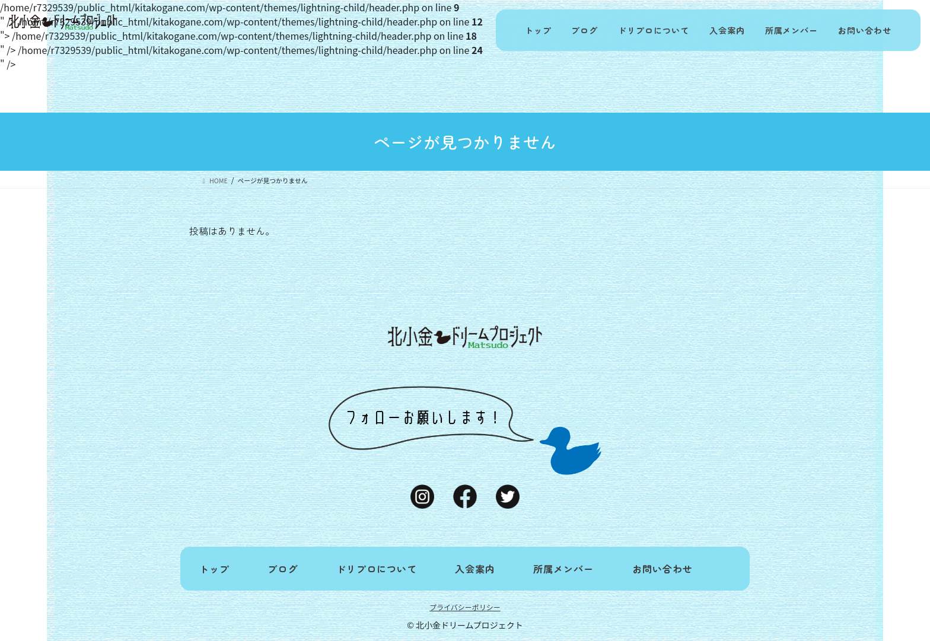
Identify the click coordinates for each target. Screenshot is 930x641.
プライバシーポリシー (465, 607)
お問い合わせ (864, 30)
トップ (537, 30)
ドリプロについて (653, 30)
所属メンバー (791, 30)
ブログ (584, 30)
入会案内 (726, 30)
